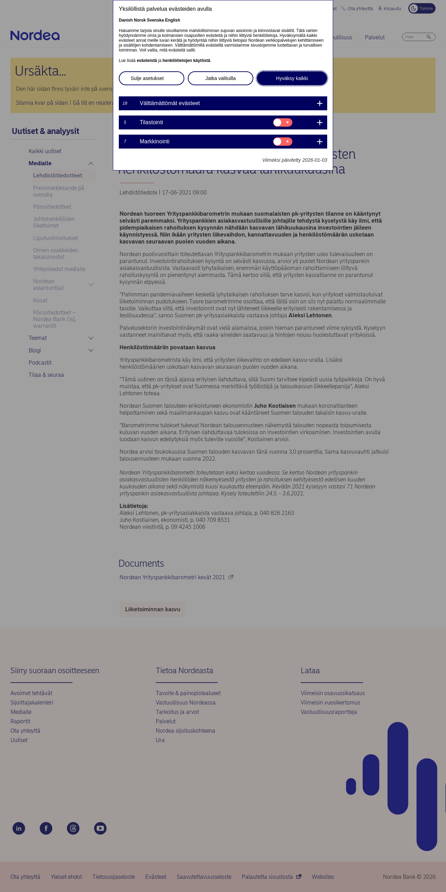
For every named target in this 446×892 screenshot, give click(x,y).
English (172, 20)
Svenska (155, 20)
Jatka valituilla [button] (220, 78)
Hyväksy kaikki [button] (292, 78)
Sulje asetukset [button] (147, 78)
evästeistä (147, 60)
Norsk (140, 20)
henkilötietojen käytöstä (186, 60)
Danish (126, 20)
